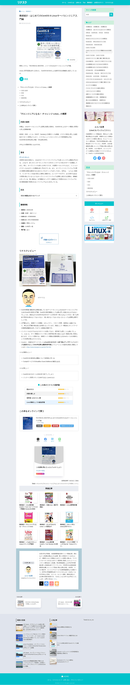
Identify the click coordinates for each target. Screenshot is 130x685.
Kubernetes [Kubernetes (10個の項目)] (98, 44)
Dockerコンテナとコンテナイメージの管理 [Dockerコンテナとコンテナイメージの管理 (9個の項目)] (96, 38)
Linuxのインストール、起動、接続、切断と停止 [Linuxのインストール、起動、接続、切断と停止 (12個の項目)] (98, 58)
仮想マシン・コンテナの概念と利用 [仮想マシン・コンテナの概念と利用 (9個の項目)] (94, 94)
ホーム (64, 2)
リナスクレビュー (25, 102)
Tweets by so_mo (88, 619)
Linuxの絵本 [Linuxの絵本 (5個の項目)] (89, 61)
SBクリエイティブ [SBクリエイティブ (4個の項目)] (106, 73)
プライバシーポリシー (77, 680)
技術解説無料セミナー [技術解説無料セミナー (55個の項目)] (92, 97)
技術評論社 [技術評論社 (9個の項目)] (103, 97)
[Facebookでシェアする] (45, 440)
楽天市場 (56, 425)
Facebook (46, 586)
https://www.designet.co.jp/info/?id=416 (39, 347)
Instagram (51, 586)
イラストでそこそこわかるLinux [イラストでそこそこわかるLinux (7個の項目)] (94, 79)
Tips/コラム (92, 218)
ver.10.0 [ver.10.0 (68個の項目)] (96, 76)
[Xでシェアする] (38, 440)
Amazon (47, 425)
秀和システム (74, 483)
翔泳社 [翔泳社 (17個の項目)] (88, 106)
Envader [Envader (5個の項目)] (88, 41)
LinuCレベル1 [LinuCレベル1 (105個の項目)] (90, 47)
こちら (55, 578)
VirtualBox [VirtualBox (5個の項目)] (104, 76)
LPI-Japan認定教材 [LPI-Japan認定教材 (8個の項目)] (100, 70)
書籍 (77, 480)
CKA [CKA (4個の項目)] (101, 32)
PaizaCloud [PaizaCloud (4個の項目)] (89, 73)
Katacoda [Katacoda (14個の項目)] (89, 44)
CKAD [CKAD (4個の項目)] (106, 32)
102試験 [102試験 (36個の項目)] (96, 26)
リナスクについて (57, 680)
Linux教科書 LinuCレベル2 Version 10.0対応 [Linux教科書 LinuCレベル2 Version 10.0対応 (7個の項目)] (97, 67)
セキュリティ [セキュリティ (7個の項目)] (107, 79)
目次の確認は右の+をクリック (30, 195)
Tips (84, 2)
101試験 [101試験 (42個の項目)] (89, 26)
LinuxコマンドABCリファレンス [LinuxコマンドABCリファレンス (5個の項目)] (103, 61)
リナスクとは (109, 2)
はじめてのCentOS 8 (61, 483)
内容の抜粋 (24, 90)
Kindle (40, 425)
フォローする (40, 470)
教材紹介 (90, 2)
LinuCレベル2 (49, 483)
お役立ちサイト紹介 (106, 218)
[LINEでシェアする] (59, 440)
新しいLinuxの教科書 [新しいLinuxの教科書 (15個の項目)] (92, 100)
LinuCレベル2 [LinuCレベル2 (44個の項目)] (90, 55)
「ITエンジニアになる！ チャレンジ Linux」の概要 (35, 87)
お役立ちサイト (98, 2)
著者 (22, 93)
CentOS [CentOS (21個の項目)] (94, 32)
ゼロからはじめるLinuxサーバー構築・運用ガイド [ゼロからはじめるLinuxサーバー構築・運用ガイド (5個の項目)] (98, 82)
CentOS (39, 483)
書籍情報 (24, 98)
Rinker (42, 422)
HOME (65, 676)
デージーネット (24, 157)
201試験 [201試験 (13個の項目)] (104, 26)
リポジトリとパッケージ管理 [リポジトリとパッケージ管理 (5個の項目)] (93, 91)
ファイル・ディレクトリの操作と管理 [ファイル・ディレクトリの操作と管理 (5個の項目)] (95, 88)
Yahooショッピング (68, 425)
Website (57, 586)
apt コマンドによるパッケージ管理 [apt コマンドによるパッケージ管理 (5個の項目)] (102, 29)
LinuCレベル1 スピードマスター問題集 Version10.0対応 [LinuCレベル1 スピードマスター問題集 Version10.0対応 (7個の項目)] (98, 51)
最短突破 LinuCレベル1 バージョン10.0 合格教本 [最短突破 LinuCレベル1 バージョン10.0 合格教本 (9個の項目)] (98, 103)
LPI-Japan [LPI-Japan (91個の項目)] (89, 70)
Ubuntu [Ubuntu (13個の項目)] (89, 76)
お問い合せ (66, 680)
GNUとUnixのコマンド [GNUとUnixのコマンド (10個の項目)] (99, 41)
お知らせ (78, 2)
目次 (22, 95)
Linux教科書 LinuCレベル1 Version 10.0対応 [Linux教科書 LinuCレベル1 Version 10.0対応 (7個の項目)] (97, 64)
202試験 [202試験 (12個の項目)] (89, 29)
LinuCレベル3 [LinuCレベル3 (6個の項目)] (100, 55)
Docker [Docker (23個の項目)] (88, 35)
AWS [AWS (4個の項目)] (88, 32)
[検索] (111, 14)
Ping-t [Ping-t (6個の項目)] (97, 73)
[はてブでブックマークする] (52, 440)
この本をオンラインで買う (27, 105)
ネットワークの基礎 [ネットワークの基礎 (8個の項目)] (91, 85)
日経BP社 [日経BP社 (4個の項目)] (102, 100)
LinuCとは (71, 2)
